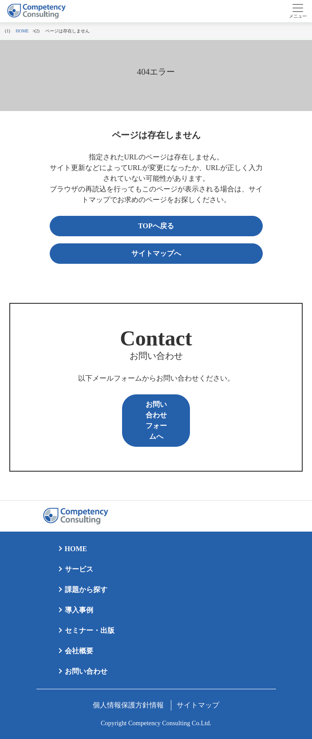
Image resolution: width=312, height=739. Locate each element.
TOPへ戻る (156, 226)
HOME (76, 548)
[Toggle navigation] (297, 11)
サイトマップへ (156, 253)
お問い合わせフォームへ (156, 420)
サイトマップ (198, 705)
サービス (79, 569)
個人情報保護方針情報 (128, 705)
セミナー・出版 (90, 630)
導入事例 (79, 610)
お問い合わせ (86, 671)
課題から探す (86, 589)
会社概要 (79, 651)
